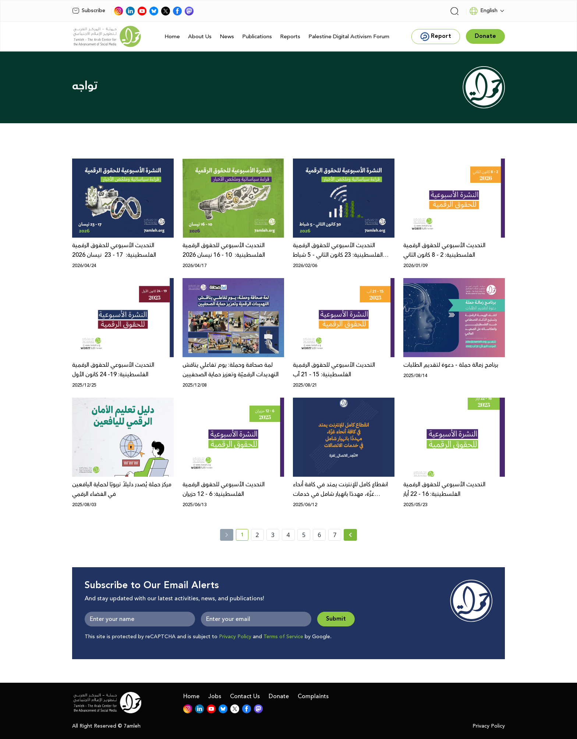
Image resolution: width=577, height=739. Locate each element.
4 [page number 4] (288, 535)
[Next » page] (350, 535)
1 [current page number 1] (244, 536)
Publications (257, 36)
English (483, 11)
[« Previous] (226, 535)
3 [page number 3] (273, 535)
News (227, 36)
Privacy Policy (235, 637)
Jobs (214, 696)
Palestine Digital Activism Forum (348, 36)
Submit (336, 618)
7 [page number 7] (334, 535)
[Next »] (350, 535)
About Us (200, 36)
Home (172, 36)
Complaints (313, 696)
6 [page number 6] (319, 535)
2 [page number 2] (257, 535)
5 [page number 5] (303, 535)
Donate (279, 696)
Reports (290, 36)
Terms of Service (283, 637)
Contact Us (245, 696)
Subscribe (88, 11)
